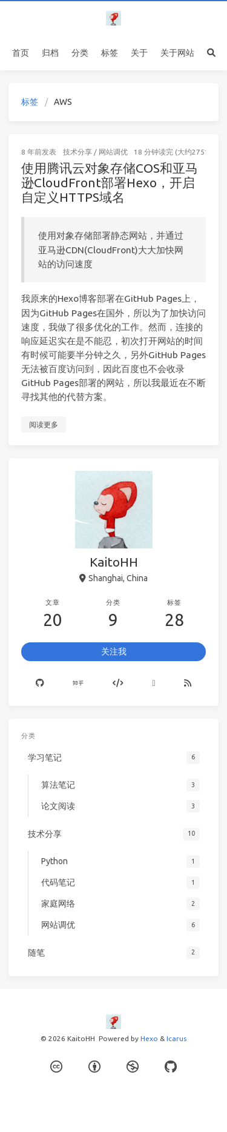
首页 (20, 53)
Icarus (176, 1038)
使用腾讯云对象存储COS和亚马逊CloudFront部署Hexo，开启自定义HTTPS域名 (109, 182)
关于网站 (177, 53)
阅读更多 (43, 424)
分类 (79, 53)
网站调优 (113, 152)
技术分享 (77, 152)
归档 (50, 53)
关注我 (114, 651)
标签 (109, 53)
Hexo (149, 1038)
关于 (139, 53)
